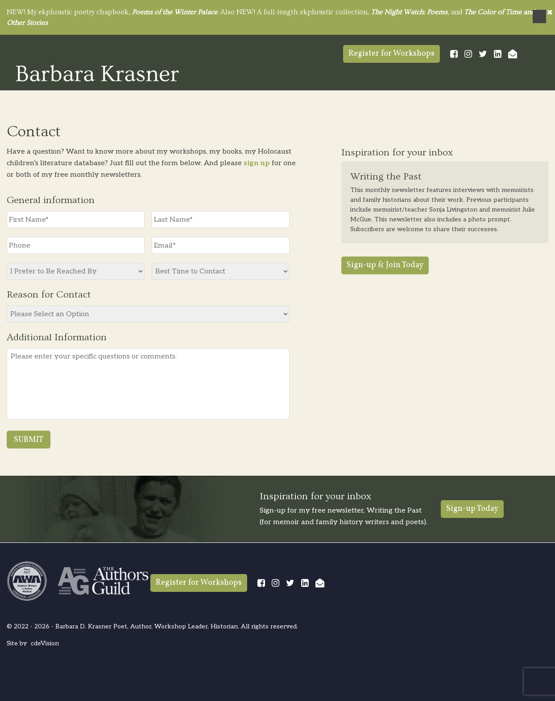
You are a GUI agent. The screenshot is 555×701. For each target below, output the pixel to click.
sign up (257, 163)
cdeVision (45, 643)
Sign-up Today (472, 508)
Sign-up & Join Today (385, 265)
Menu (539, 16)
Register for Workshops (391, 53)
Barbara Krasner (97, 73)
